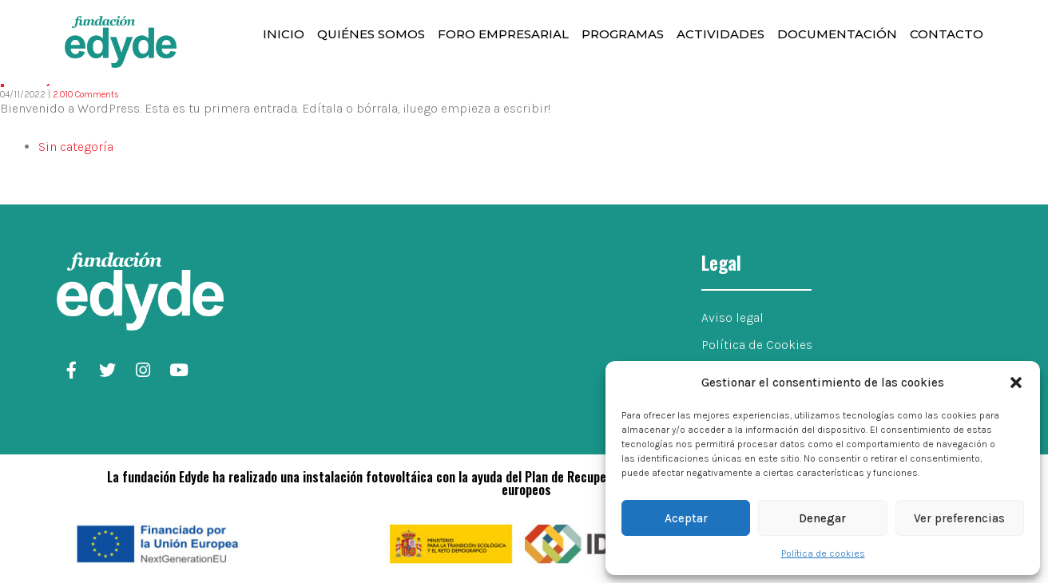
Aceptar (686, 518)
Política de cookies (823, 553)
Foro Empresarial (503, 34)
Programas (623, 34)
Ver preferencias (959, 518)
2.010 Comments (86, 94)
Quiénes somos (371, 34)
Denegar (822, 518)
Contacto (946, 34)
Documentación (837, 34)
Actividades (720, 34)
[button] (1016, 383)
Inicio (283, 34)
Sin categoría (75, 146)
